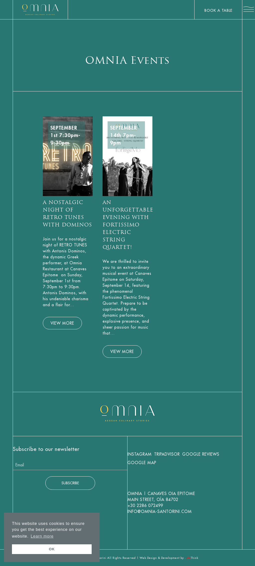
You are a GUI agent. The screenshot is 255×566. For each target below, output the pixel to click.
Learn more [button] (42, 536)
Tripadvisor (167, 454)
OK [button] (52, 549)
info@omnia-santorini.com (160, 511)
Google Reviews (200, 454)
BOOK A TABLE (218, 10)
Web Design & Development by (169, 558)
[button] (248, 10)
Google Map (142, 462)
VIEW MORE (62, 323)
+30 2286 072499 (145, 505)
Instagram (140, 454)
